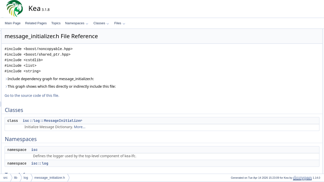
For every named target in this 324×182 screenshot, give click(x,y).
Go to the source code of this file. (77, 95)
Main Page (13, 23)
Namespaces (76, 23)
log (26, 177)
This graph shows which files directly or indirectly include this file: (105, 86)
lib (15, 177)
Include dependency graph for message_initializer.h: (94, 78)
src (5, 177)
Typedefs (291, 59)
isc (80, 149)
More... (125, 126)
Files (119, 23)
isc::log (85, 163)
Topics (55, 23)
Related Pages (36, 23)
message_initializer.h (49, 177)
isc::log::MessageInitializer (98, 120)
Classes (101, 23)
